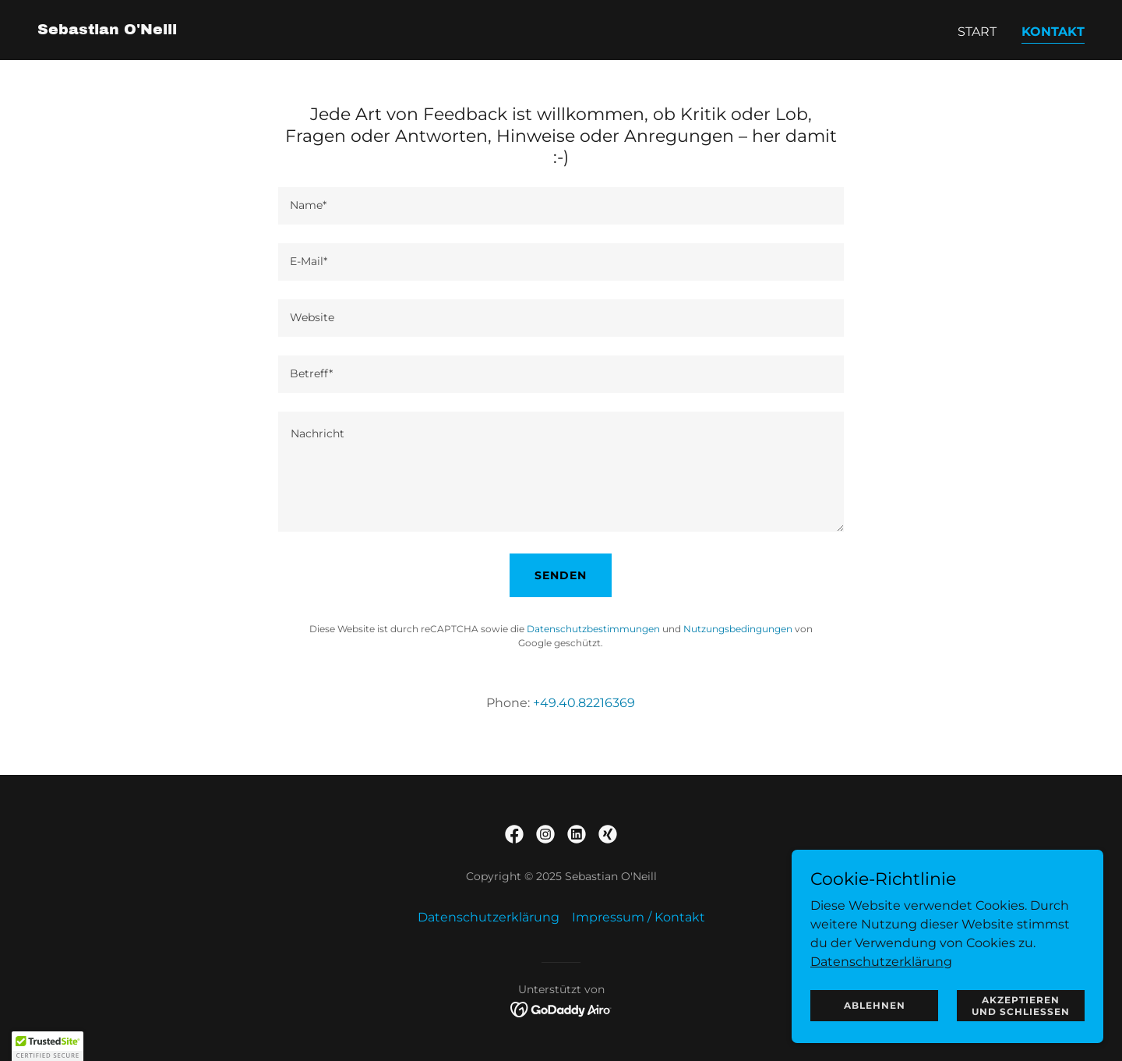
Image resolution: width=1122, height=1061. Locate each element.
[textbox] (560, 206)
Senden (561, 575)
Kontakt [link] (1053, 31)
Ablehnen (874, 1005)
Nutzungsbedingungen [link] (737, 629)
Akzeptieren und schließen (1021, 1005)
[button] (47, 1046)
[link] (107, 30)
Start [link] (977, 31)
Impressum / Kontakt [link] (638, 917)
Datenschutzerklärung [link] (488, 917)
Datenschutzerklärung (881, 960)
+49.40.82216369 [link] (584, 702)
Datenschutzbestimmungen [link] (593, 629)
